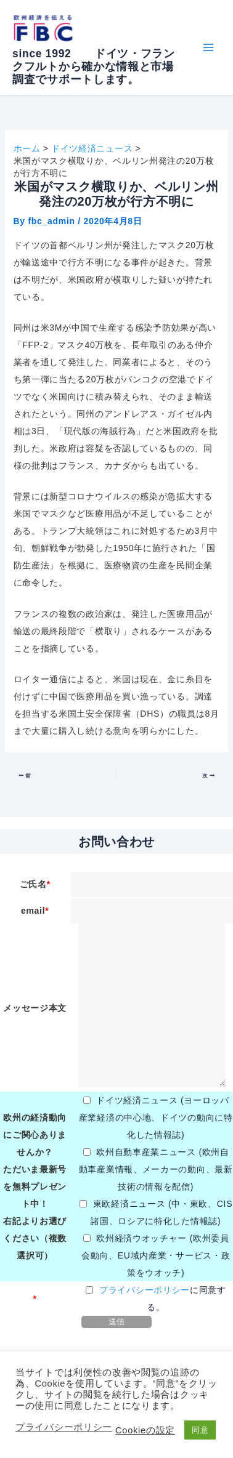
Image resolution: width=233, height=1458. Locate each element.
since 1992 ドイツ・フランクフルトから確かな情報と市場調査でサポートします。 (93, 66)
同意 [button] (200, 1430)
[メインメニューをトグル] (208, 47)
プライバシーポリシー (144, 1290)
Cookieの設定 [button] (145, 1430)
